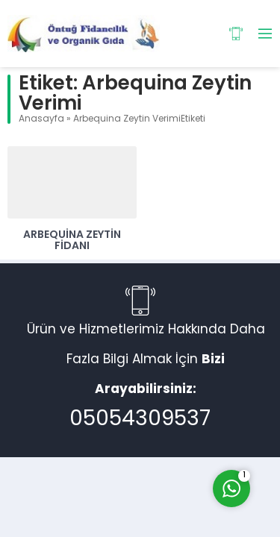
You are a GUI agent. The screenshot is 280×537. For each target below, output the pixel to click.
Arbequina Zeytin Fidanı (72, 241)
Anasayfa (41, 119)
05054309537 (140, 419)
